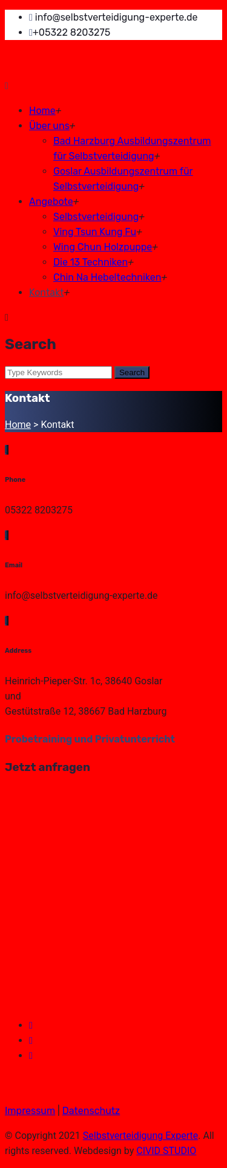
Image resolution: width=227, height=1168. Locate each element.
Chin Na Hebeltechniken (107, 277)
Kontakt (46, 292)
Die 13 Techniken (90, 262)
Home (42, 110)
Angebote (51, 201)
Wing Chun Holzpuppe (102, 247)
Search (132, 372)
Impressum (30, 1110)
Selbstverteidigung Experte (140, 1135)
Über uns (49, 126)
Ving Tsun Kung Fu (94, 232)
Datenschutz (91, 1110)
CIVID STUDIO (166, 1150)
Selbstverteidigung (96, 216)
